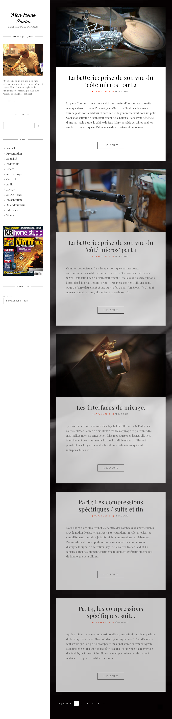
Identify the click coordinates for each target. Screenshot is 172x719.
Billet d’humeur (15, 205)
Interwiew (12, 210)
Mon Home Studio (23, 18)
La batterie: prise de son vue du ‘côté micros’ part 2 (111, 80)
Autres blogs (14, 174)
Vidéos (10, 169)
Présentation (14, 153)
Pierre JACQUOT (23, 36)
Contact (11, 179)
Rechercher (23, 114)
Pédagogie (12, 164)
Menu (23, 139)
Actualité (11, 159)
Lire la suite (110, 145)
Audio (9, 184)
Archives (23, 286)
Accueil (10, 148)
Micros (10, 189)
